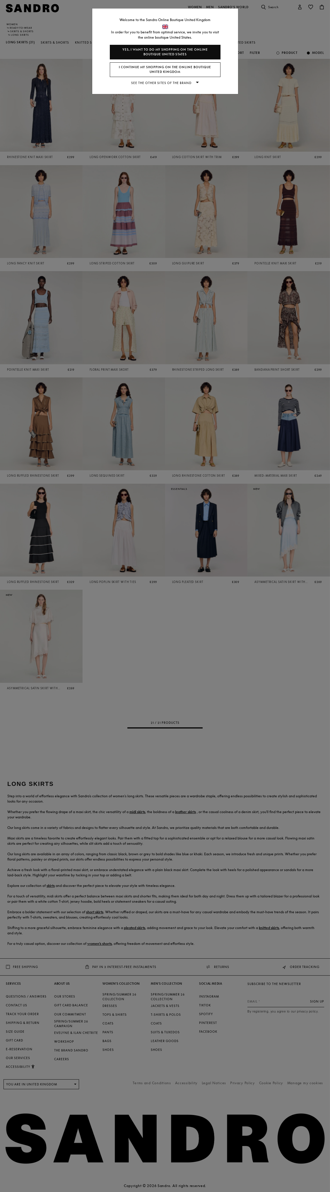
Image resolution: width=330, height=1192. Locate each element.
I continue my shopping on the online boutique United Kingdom (165, 69)
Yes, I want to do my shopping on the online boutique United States (165, 52)
